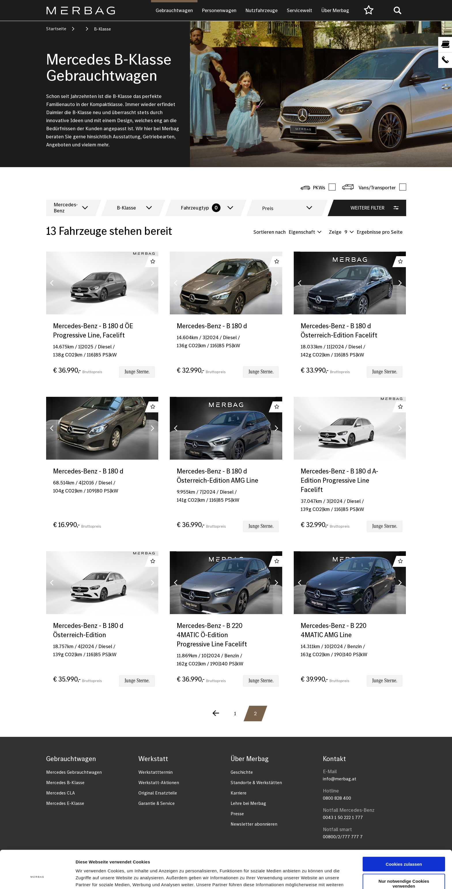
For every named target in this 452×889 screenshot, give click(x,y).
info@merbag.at (339, 778)
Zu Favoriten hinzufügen (153, 261)
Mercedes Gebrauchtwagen (74, 772)
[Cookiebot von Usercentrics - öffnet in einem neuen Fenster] (37, 877)
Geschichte (242, 772)
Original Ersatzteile (157, 792)
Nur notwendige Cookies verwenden (403, 851)
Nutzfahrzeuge (262, 10)
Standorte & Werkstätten (256, 782)
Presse (237, 813)
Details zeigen (306, 877)
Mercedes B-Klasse (65, 782)
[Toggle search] (397, 10)
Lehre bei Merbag (248, 803)
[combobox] (69, 208)
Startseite (56, 28)
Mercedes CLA (60, 792)
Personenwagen (219, 10)
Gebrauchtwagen (174, 10)
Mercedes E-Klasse (65, 803)
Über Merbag (335, 10)
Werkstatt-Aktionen (158, 782)
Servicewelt (299, 10)
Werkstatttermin (155, 772)
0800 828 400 (337, 798)
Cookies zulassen (404, 831)
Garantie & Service (156, 803)
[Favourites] (368, 10)
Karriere (238, 792)
